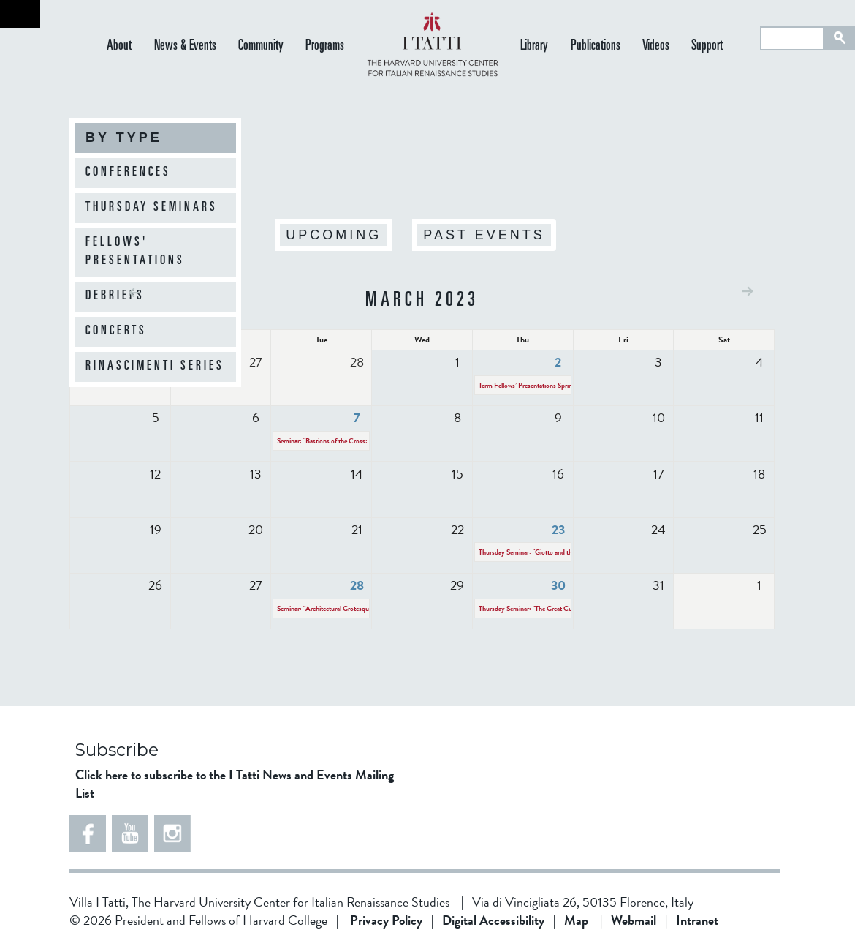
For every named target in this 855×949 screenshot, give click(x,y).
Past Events (483, 235)
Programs (324, 46)
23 (558, 529)
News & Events (185, 46)
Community (261, 46)
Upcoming (333, 235)
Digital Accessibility (493, 920)
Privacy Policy (386, 920)
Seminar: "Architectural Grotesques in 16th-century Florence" (362, 608)
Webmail (633, 920)
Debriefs (115, 296)
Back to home (20, 14)
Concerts (116, 331)
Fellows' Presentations (135, 252)
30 (558, 585)
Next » (747, 291)
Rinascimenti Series (155, 366)
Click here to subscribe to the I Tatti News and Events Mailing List (234, 784)
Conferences (128, 172)
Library (534, 46)
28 (357, 585)
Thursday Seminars (152, 207)
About (119, 46)
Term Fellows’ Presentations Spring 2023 (536, 385)
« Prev (134, 292)
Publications (595, 46)
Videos (655, 46)
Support (707, 46)
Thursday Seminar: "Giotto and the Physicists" (543, 552)
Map (576, 920)
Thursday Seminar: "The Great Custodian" (537, 608)
